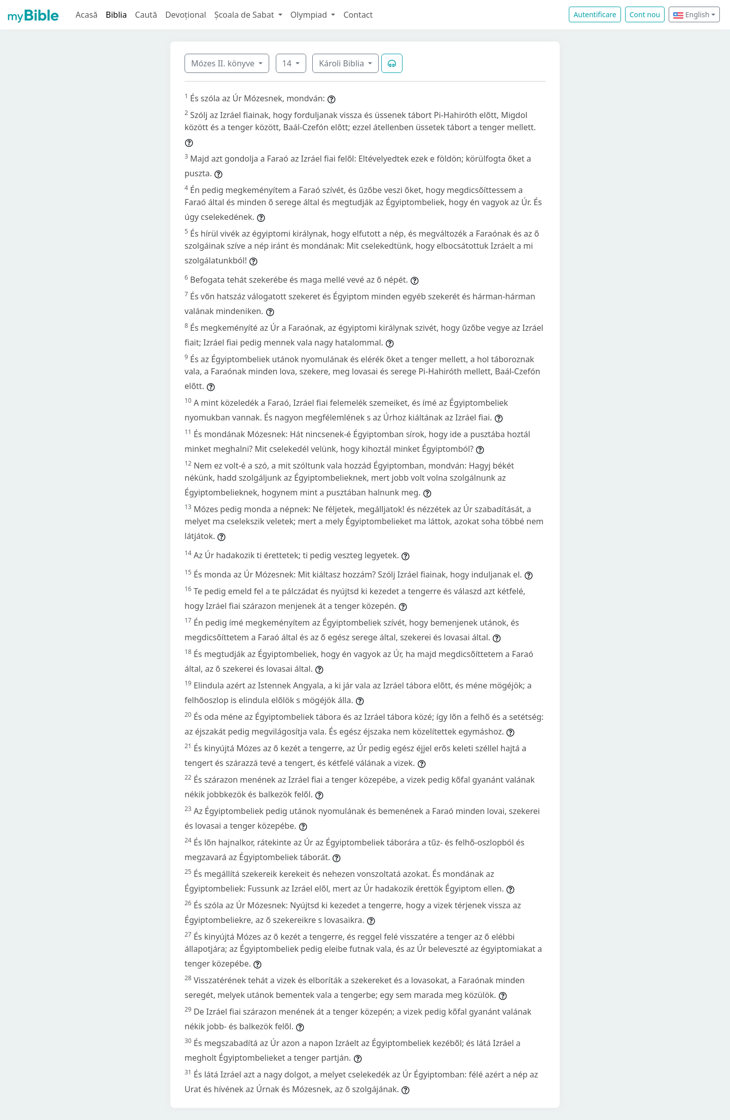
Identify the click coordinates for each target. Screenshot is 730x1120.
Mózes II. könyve (224, 63)
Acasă (87, 14)
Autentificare (594, 14)
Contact (358, 14)
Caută (146, 14)
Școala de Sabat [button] (245, 14)
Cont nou (645, 14)
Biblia (116, 14)
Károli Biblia (342, 63)
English (691, 14)
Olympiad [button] (310, 14)
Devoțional (185, 14)
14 (288, 63)
